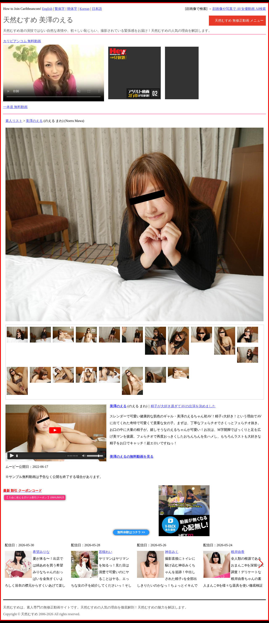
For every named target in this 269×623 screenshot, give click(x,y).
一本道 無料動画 (15, 107)
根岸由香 (237, 552)
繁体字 (60, 9)
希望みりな (41, 552)
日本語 (97, 9)
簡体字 (72, 9)
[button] (261, 563)
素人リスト (13, 121)
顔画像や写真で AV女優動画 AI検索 (239, 9)
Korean (85, 9)
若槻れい (105, 552)
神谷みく (171, 552)
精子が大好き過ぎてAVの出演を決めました (183, 406)
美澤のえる (34, 121)
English (47, 9)
